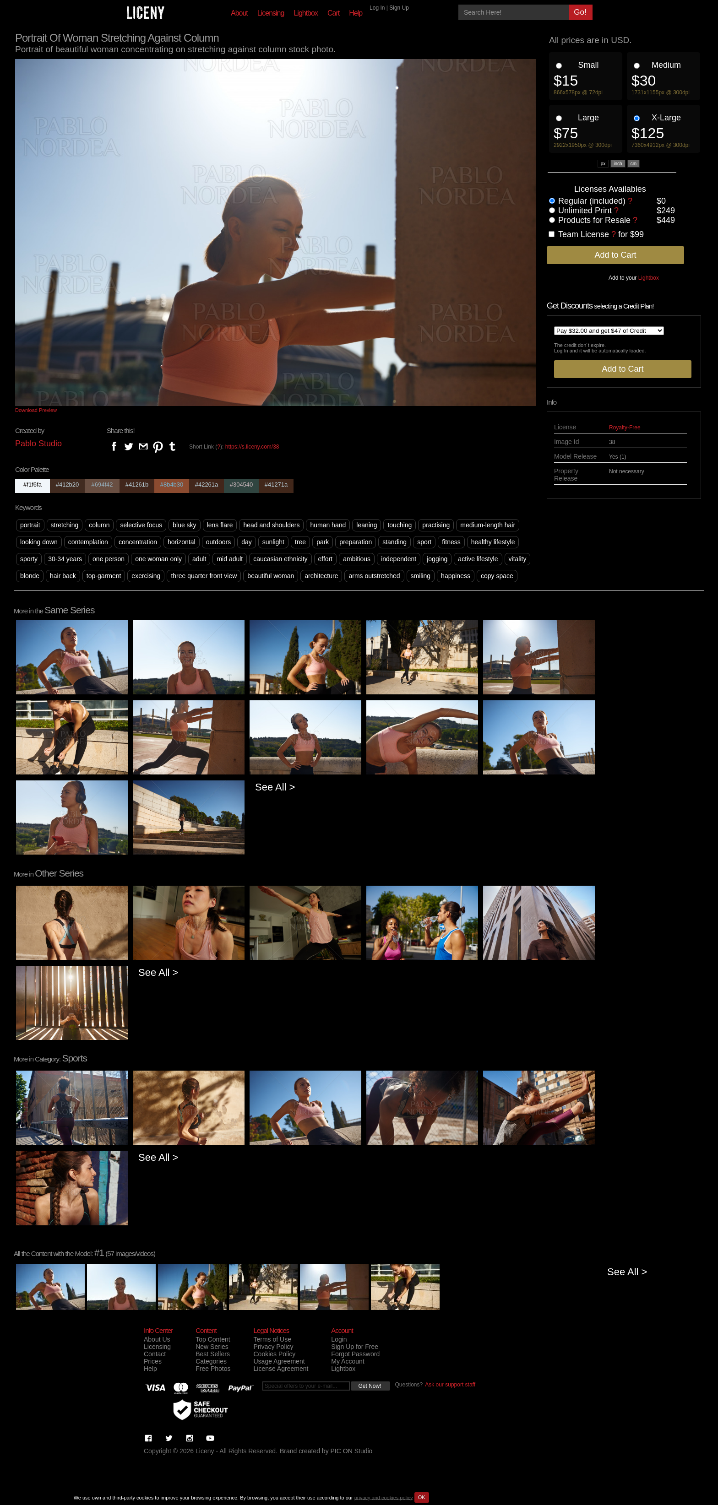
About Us (157, 1339)
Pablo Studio (38, 443)
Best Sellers (213, 1354)
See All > (275, 787)
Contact (155, 1354)
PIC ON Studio (352, 1451)
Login (339, 1339)
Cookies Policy (274, 1354)
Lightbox (306, 13)
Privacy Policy (273, 1346)
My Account (347, 1361)
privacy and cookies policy (383, 1497)
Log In (377, 8)
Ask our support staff (450, 1384)
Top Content (213, 1339)
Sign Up (399, 8)
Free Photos (213, 1368)
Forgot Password (355, 1354)
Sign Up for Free (354, 1346)
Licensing (270, 13)
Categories (211, 1361)
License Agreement (280, 1368)
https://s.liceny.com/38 (252, 447)
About (239, 13)
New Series (212, 1346)
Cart (333, 13)
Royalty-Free (625, 427)
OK (421, 1497)
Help (355, 13)
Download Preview (36, 410)
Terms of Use (272, 1339)
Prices (153, 1361)
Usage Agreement (279, 1361)
